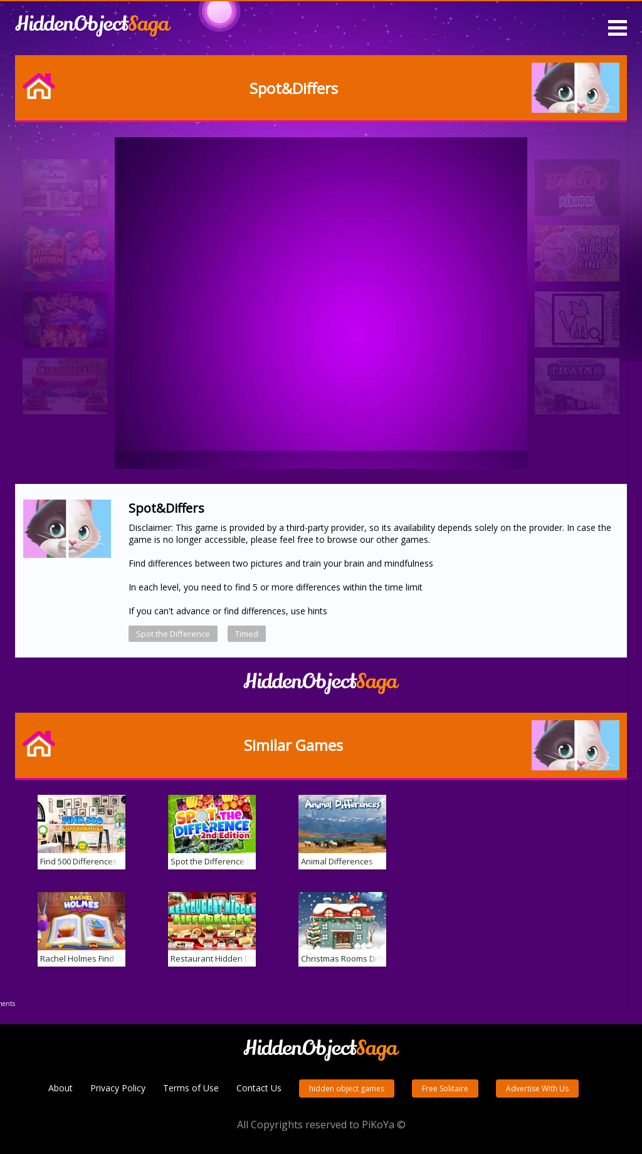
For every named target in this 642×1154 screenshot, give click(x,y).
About (60, 1088)
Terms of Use (191, 1088)
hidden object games (346, 1088)
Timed (246, 633)
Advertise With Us (537, 1088)
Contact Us (259, 1088)
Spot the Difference (173, 633)
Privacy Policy (117, 1088)
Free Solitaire (445, 1088)
